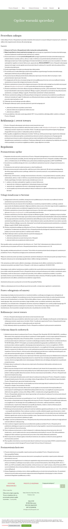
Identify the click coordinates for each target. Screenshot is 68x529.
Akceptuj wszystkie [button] (26, 525)
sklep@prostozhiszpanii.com (18, 86)
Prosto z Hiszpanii (15, 8)
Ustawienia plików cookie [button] (14, 525)
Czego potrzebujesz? (48, 483)
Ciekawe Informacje (35, 8)
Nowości (51, 8)
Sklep (25, 8)
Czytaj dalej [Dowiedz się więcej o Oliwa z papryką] (13, 499)
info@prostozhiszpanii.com (31, 509)
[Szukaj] (62, 486)
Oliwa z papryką (7, 490)
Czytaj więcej (5, 525)
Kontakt (45, 8)
